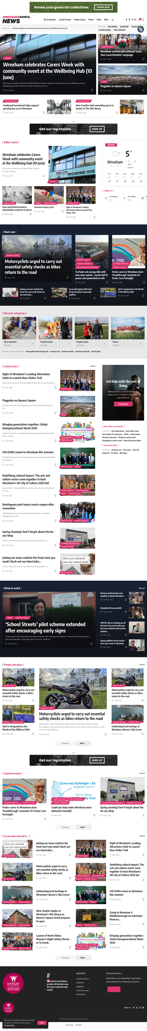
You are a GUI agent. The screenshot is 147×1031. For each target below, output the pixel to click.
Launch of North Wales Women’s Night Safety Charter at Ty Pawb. (53, 939)
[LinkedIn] (135, 19)
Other (104, 81)
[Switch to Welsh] (112, 19)
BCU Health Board (118, 431)
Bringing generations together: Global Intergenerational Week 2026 (24, 426)
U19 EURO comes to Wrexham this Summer (28, 452)
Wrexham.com (117, 450)
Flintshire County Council (126, 437)
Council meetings (105, 30)
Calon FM (135, 450)
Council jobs (124, 27)
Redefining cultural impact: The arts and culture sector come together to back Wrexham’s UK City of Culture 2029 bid (26, 479)
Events (7, 58)
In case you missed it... (16, 836)
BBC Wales (123, 453)
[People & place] (91, 328)
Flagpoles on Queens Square (115, 86)
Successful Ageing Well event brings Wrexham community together (80, 292)
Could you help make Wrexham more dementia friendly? (71, 809)
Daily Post (105, 453)
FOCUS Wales (96, 351)
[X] (129, 19)
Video (9, 618)
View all (92, 366)
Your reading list (119, 30)
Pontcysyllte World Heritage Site (37, 351)
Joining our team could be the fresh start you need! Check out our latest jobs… (32, 292)
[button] (41, 1023)
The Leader (127, 450)
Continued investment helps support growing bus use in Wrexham (21, 107)
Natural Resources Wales (132, 441)
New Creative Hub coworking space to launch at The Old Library (95, 107)
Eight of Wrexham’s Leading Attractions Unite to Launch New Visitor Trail (79, 210)
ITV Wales (114, 453)
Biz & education (10, 342)
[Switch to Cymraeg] (69, 1025)
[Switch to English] (78, 1025)
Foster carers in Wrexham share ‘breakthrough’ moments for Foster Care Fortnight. (128, 275)
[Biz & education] (19, 328)
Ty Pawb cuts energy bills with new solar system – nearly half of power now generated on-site (91, 275)
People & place (107, 47)
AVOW (126, 434)
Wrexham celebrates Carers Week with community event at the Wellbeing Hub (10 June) (39, 28)
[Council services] (55, 328)
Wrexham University (82, 351)
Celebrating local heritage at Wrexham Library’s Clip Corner (127, 728)
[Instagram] (132, 19)
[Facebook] (126, 19)
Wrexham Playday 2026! (44, 207)
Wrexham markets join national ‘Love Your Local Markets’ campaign (120, 53)
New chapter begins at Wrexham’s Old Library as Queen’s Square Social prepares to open (53, 916)
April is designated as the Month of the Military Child (15, 728)
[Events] (128, 328)
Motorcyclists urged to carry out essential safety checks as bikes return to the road (33, 266)
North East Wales (68, 351)
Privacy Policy (9, 1025)
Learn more (123, 404)
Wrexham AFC (55, 351)
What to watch (12, 588)
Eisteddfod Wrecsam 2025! (111, 608)
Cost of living (112, 27)
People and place (13, 664)
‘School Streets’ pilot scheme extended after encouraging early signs (45, 627)
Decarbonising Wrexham (87, 267)
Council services (137, 27)
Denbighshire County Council (112, 441)
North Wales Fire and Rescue (112, 434)
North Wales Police (132, 431)
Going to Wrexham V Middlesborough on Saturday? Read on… (126, 916)
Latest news (10, 366)
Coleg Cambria (135, 434)
